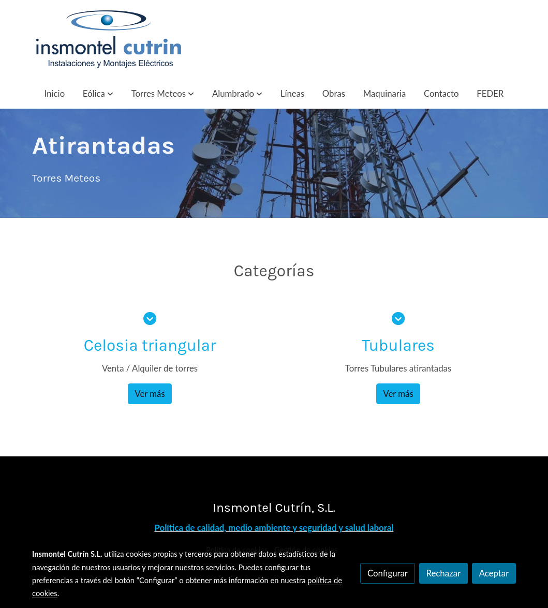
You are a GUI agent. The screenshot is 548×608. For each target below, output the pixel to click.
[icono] (149, 318)
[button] (98, 93)
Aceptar (494, 573)
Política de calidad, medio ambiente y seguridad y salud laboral (274, 527)
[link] (108, 39)
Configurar (387, 573)
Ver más (150, 393)
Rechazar (443, 573)
